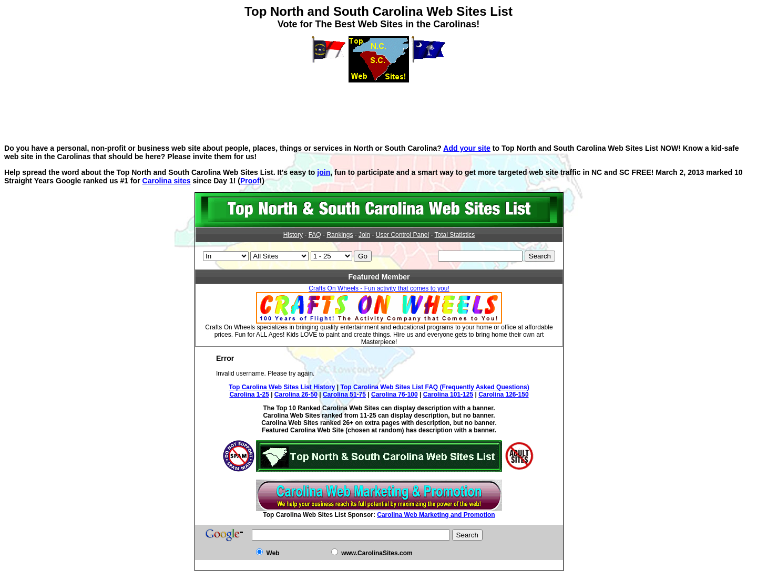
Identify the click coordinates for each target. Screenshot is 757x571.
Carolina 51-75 (344, 394)
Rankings (339, 234)
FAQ (315, 234)
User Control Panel (402, 234)
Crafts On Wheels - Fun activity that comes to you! (379, 288)
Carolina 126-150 (503, 394)
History (293, 234)
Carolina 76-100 (394, 394)
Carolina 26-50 (296, 394)
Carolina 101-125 (448, 394)
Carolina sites (166, 181)
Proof (250, 181)
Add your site (466, 148)
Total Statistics (455, 234)
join (323, 172)
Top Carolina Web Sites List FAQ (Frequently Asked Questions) (435, 387)
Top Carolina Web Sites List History (282, 387)
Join (364, 234)
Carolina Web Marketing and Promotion (436, 514)
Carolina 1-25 (249, 394)
